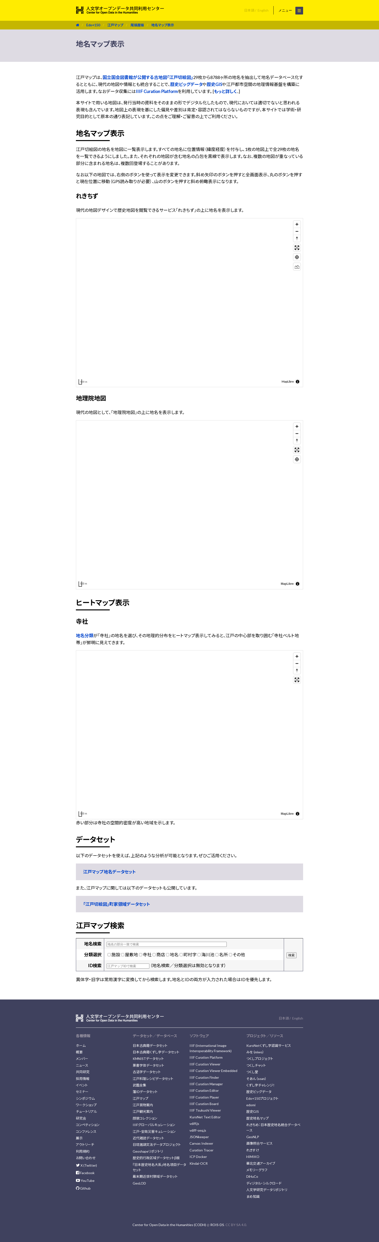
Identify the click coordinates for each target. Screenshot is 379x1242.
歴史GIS (214, 84)
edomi (250, 1105)
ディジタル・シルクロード (264, 1183)
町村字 (190, 954)
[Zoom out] (296, 231)
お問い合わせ (85, 1158)
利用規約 (82, 1151)
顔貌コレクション (145, 1118)
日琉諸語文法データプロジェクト (157, 1144)
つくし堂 (252, 1072)
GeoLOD (139, 1183)
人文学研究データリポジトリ (266, 1190)
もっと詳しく (225, 91)
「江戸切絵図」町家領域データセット (116, 904)
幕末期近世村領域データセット (155, 1176)
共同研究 (82, 1072)
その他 (239, 954)
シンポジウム (85, 1098)
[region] (189, 302)
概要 (79, 1052)
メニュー (290, 11)
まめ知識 (253, 1196)
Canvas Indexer (201, 1143)
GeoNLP (252, 1137)
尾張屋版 (137, 25)
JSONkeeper (199, 1137)
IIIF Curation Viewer (205, 1064)
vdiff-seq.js (198, 1130)
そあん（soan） (256, 1079)
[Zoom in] (296, 224)
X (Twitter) (86, 1165)
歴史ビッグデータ (186, 84)
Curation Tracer (201, 1150)
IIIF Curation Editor (204, 1090)
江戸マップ (115, 25)
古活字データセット (147, 1072)
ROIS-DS (217, 1225)
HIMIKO (252, 1157)
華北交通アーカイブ (260, 1163)
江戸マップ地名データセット (109, 871)
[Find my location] (296, 257)
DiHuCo (252, 1176)
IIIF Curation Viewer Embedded (213, 1071)
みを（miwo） (255, 1052)
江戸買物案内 (143, 1105)
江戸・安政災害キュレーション (154, 1131)
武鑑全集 (139, 1085)
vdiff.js (194, 1123)
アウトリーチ (85, 1144)
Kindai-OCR (199, 1163)
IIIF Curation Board (204, 1104)
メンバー (82, 1058)
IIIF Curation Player (204, 1097)
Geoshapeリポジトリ (148, 1151)
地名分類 (84, 635)
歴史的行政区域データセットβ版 (156, 1158)
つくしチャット (256, 1065)
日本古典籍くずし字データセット (156, 1052)
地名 (174, 954)
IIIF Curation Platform (157, 91)
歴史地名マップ (257, 1118)
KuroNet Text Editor (205, 1117)
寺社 (147, 954)
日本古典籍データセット (150, 1045)
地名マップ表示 (162, 25)
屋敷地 (131, 954)
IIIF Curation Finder (204, 1077)
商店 (160, 954)
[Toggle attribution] (297, 382)
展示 (79, 1138)
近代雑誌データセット (148, 1138)
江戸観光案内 (143, 1111)
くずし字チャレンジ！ (260, 1085)
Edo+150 (93, 25)
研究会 (81, 1118)
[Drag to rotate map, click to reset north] (296, 238)
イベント (82, 1085)
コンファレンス (86, 1131)
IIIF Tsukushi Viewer (205, 1110)
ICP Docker (198, 1157)
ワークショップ (86, 1105)
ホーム (81, 1045)
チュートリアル (86, 1111)
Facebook (85, 1173)
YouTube (85, 1180)
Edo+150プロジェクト (262, 1098)
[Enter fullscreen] (296, 247)
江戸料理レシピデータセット (153, 1079)
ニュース (82, 1065)
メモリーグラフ (256, 1170)
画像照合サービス (259, 1143)
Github (83, 1188)
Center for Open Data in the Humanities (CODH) (169, 1225)
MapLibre (288, 381)
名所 (223, 954)
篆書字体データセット (148, 1065)
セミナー (82, 1092)
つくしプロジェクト (259, 1058)
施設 (115, 954)
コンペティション (87, 1125)
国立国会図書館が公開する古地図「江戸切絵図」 (147, 77)
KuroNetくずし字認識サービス (268, 1045)
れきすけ (252, 1150)
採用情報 (82, 1079)
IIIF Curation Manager (206, 1084)
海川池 (207, 954)
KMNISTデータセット (148, 1058)
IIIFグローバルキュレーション (154, 1125)
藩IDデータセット (145, 1092)
